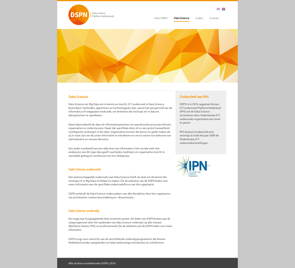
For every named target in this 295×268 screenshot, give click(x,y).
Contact (214, 18)
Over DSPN (160, 18)
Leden (199, 18)
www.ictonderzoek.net (199, 131)
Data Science (181, 18)
